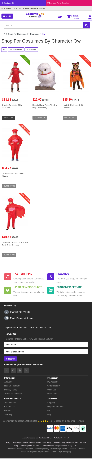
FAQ (49, 410)
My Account (52, 382)
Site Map (8, 414)
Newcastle (45, 452)
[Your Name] (46, 344)
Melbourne (55, 449)
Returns (8, 410)
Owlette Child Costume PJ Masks (13, 174)
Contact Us (9, 406)
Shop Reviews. (77, 421)
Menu (7, 16)
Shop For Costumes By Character (23, 34)
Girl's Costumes (16, 49)
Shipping (51, 402)
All (4, 49)
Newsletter (52, 394)
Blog (49, 414)
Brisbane (63, 449)
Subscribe (10, 359)
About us (8, 382)
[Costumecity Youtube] (19, 370)
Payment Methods (55, 406)
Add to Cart (9, 117)
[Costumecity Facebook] (6, 370)
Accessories (31, 49)
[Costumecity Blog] (26, 370)
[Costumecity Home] (4, 34)
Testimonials (10, 402)
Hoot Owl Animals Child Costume (73, 106)
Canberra (72, 449)
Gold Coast (55, 452)
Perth (29, 452)
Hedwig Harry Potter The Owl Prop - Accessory (44, 106)
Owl (43, 34)
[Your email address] (46, 351)
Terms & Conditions (13, 394)
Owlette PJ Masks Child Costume (12, 106)
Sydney (46, 449)
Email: (18, 318)
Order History (53, 386)
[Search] (86, 25)
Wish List (51, 390)
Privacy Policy (10, 390)
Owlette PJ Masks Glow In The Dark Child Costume (15, 243)
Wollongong (66, 452)
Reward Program (12, 386)
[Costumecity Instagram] (13, 370)
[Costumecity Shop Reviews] (43, 421)
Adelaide (36, 452)
